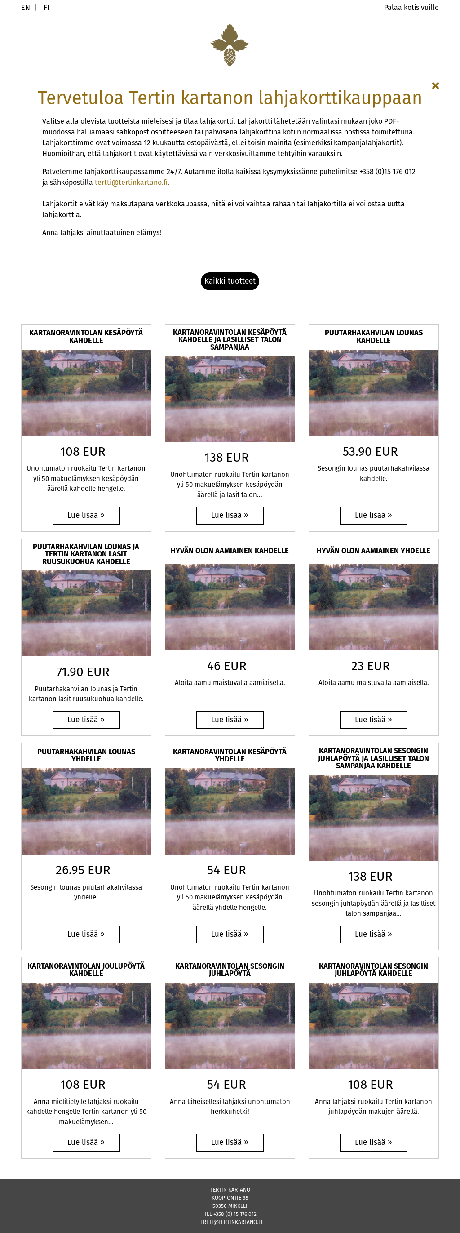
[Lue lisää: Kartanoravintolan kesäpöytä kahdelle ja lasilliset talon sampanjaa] (230, 516)
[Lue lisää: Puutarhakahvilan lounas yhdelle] (86, 935)
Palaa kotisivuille (411, 7)
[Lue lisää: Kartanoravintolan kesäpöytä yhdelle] (230, 935)
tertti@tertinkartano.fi (131, 182)
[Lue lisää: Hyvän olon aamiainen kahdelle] (230, 720)
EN (25, 7)
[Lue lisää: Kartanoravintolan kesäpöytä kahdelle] (86, 516)
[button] (230, 281)
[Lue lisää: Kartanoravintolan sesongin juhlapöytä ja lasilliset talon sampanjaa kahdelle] (373, 935)
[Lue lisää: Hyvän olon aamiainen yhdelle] (373, 720)
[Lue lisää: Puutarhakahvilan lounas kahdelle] (373, 516)
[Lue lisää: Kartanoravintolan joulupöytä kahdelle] (86, 1143)
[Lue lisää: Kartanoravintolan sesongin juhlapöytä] (230, 1143)
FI (46, 7)
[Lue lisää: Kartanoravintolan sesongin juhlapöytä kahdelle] (373, 1143)
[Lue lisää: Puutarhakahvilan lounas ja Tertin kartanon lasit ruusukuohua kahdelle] (86, 720)
